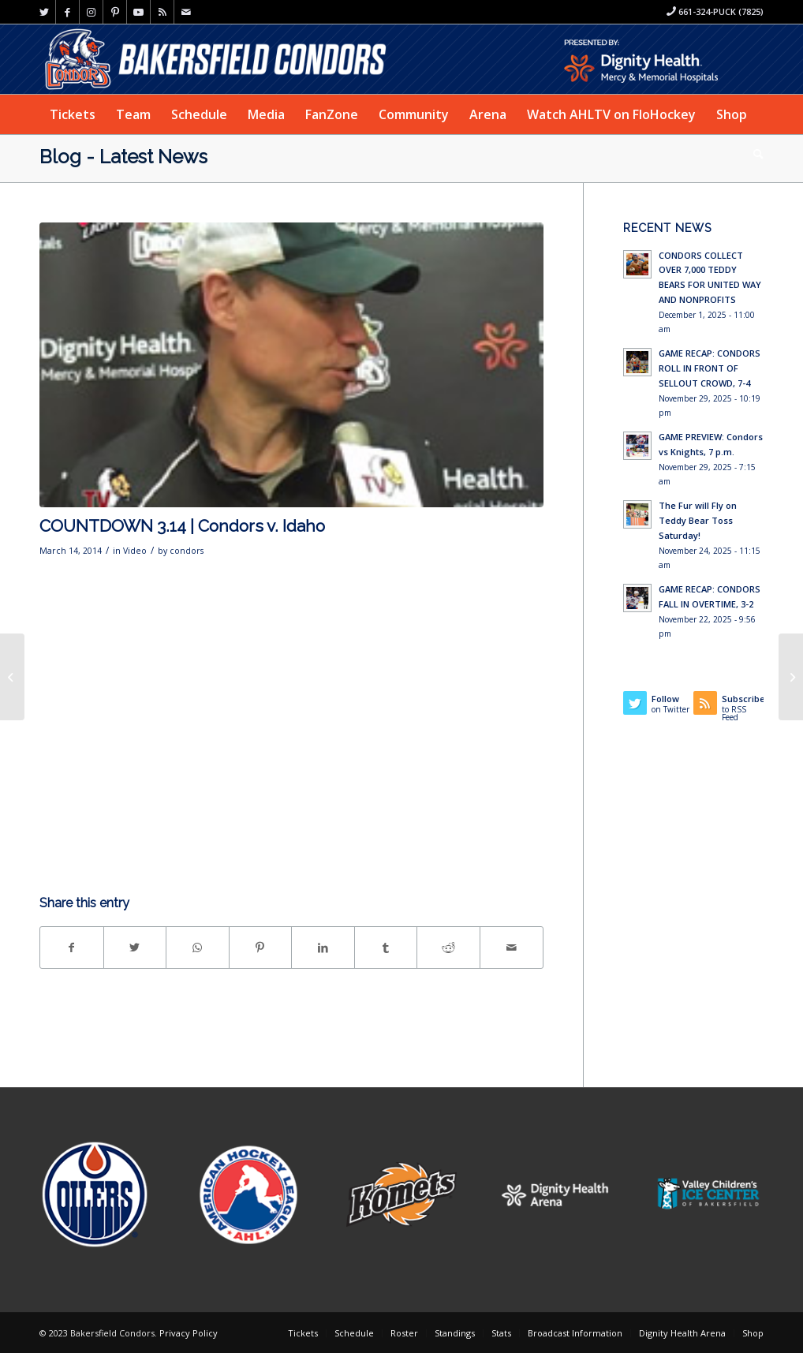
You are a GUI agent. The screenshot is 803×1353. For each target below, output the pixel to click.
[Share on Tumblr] (386, 947)
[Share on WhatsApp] (197, 947)
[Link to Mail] (186, 12)
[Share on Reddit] (448, 947)
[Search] (753, 154)
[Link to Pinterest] (114, 12)
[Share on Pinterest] (261, 947)
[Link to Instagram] (91, 12)
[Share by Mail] (511, 947)
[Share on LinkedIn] (323, 947)
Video (135, 550)
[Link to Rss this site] (162, 12)
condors (187, 550)
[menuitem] (72, 114)
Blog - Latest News (123, 156)
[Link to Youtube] (138, 12)
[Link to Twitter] (43, 12)
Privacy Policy (188, 1333)
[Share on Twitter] (135, 947)
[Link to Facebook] (67, 12)
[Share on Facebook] (71, 947)
